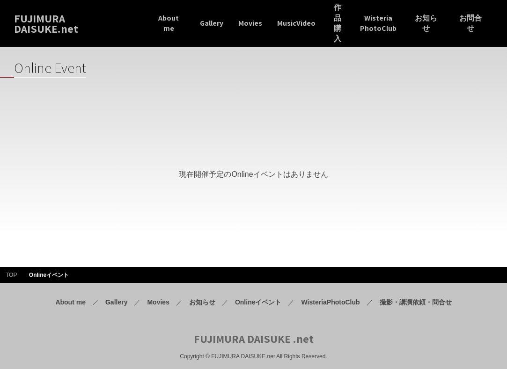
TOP (11, 275)
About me (70, 302)
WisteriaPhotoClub (330, 302)
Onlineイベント (258, 302)
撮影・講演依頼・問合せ (416, 302)
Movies (158, 302)
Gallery (116, 302)
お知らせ (202, 302)
